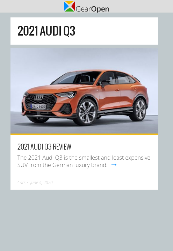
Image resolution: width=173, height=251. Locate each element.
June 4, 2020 (41, 182)
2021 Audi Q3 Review (44, 146)
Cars (21, 182)
